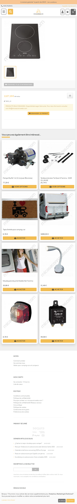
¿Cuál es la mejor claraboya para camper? (28, 443)
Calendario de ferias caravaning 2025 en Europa (30, 450)
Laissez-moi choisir (8, 500)
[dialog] (38, 498)
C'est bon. (70, 501)
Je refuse (62, 501)
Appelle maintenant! (69, 6)
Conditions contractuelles (21, 396)
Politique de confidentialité (21, 398)
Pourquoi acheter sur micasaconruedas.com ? (28, 400)
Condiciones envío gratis (21, 410)
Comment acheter (19, 361)
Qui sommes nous (19, 363)
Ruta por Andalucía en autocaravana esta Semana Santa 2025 (35, 447)
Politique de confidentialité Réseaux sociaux (27, 403)
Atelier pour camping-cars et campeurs (26, 365)
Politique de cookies (19, 407)
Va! (35, 469)
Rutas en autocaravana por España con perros (30, 454)
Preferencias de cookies (21, 412)
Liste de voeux (18, 384)
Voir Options (20, 187)
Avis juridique (17, 405)
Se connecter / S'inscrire (21, 382)
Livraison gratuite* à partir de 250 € (38, 2)
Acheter (19, 238)
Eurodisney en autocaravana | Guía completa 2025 (31, 457)
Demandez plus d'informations (18, 84)
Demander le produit (38, 113)
